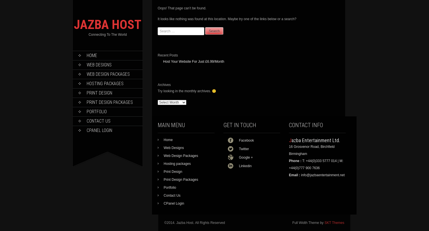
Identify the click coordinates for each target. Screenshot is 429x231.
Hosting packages (105, 83)
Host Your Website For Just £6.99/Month (193, 62)
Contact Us (99, 121)
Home (92, 55)
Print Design (99, 93)
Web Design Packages (108, 74)
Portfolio (97, 111)
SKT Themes (334, 223)
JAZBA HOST (107, 24)
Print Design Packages (110, 102)
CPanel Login (99, 130)
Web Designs (99, 65)
